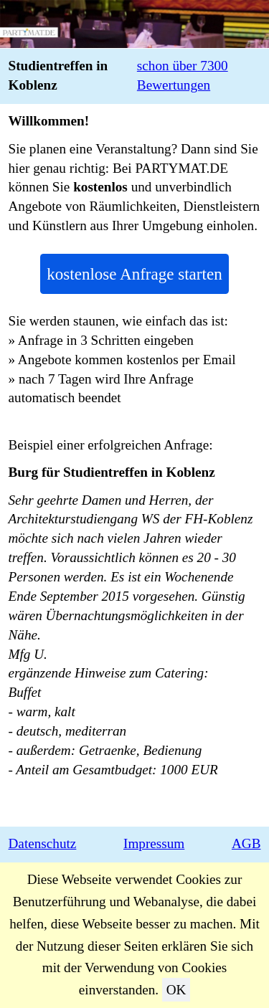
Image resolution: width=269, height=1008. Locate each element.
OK (176, 989)
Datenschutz (43, 843)
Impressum (153, 843)
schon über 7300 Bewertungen (182, 75)
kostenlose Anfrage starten (134, 274)
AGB (246, 843)
